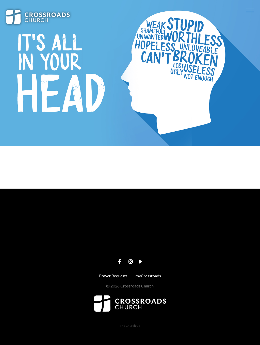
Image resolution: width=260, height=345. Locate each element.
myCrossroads (148, 275)
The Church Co (130, 326)
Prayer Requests (113, 275)
